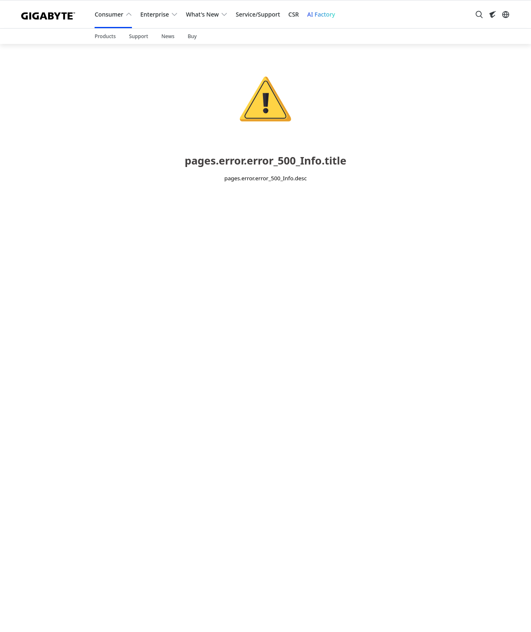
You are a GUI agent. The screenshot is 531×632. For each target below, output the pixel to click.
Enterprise (154, 14)
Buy (192, 36)
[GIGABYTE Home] (51, 14)
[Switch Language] (506, 14)
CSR (293, 14)
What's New (202, 14)
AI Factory (321, 14)
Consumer (109, 14)
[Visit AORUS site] (492, 14)
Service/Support (258, 14)
